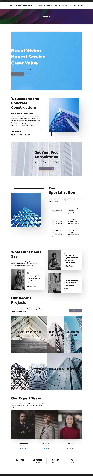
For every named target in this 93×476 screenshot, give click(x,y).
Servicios (57, 5)
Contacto (81, 5)
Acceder (4, 0)
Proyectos (72, 5)
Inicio (40, 5)
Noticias (64, 5)
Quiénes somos (48, 5)
